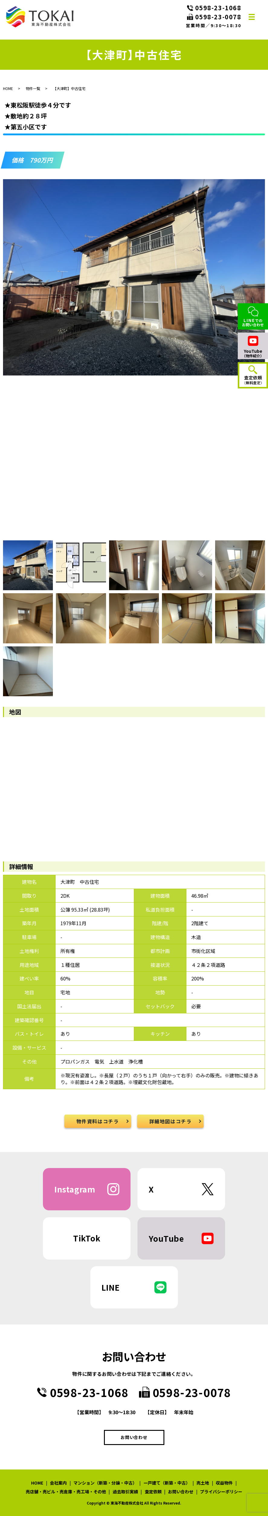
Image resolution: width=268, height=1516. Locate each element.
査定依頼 (153, 1492)
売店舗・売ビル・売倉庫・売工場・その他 (66, 1492)
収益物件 (224, 1483)
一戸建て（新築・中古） (167, 1483)
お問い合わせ (134, 1437)
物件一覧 (33, 88)
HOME (8, 88)
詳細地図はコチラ (170, 1121)
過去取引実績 (125, 1492)
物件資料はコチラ (97, 1121)
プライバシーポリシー (221, 1492)
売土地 (202, 1483)
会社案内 (58, 1483)
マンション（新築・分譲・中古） (105, 1483)
